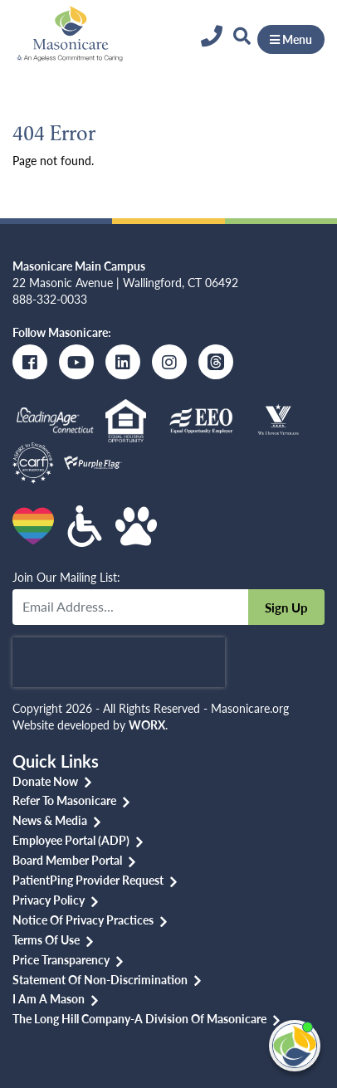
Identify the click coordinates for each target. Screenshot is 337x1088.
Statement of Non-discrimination (100, 979)
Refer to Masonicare (64, 800)
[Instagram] (169, 361)
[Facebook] (29, 361)
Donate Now (45, 781)
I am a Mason (48, 998)
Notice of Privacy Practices (83, 919)
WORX (147, 724)
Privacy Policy (48, 899)
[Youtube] (76, 361)
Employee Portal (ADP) (70, 840)
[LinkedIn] (122, 361)
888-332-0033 (49, 298)
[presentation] (118, 662)
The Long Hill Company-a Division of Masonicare (139, 1018)
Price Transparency (61, 959)
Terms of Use (46, 939)
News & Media (49, 820)
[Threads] (215, 361)
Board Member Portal (67, 859)
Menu (291, 39)
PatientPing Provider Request (88, 879)
